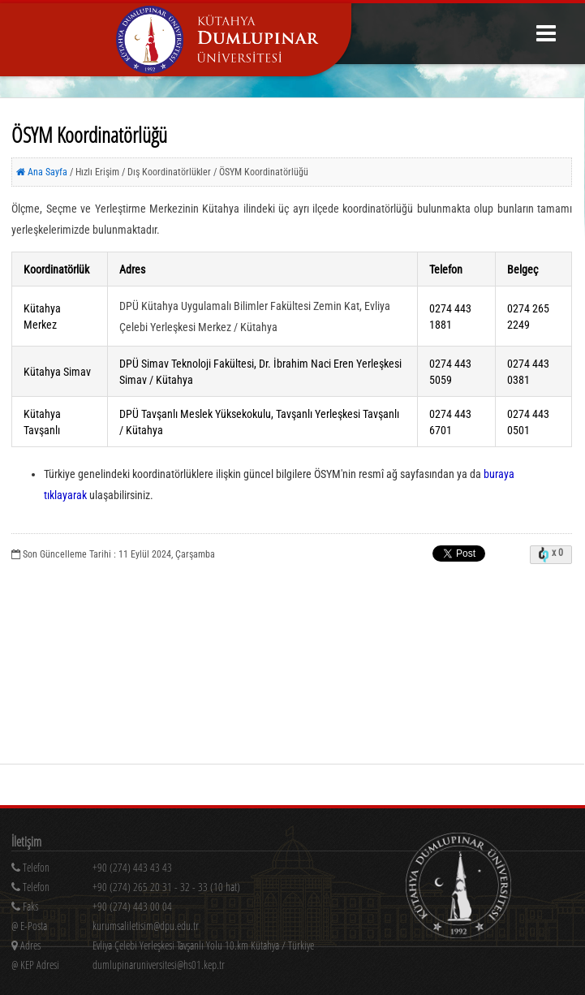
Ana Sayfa (41, 172)
